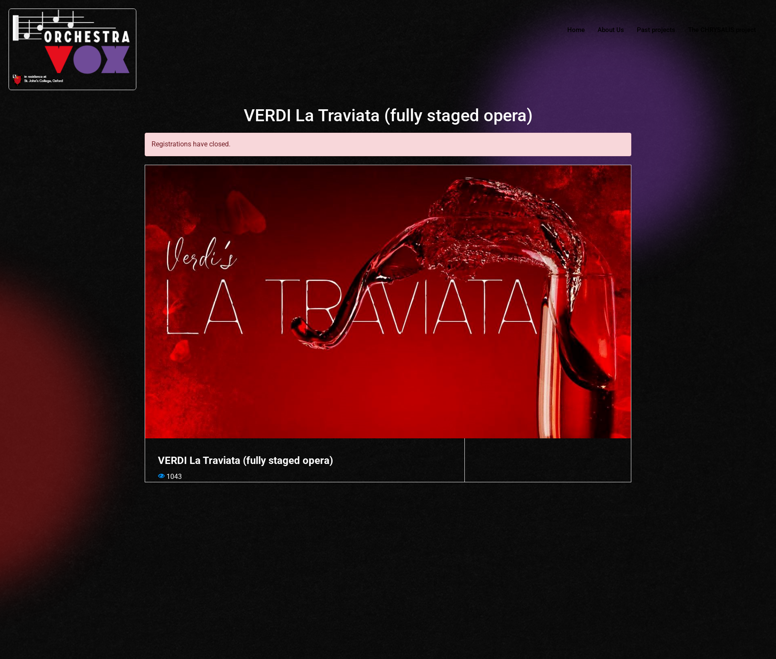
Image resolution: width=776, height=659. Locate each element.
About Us (611, 30)
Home (576, 30)
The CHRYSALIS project (722, 30)
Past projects (656, 30)
